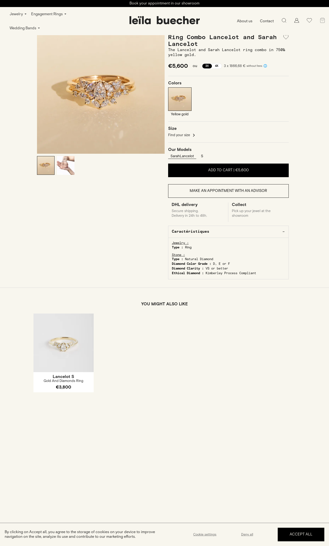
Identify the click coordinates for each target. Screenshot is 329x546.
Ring (188, 247)
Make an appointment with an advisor (228, 190)
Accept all (301, 534)
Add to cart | (228, 170)
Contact (267, 21)
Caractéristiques (190, 231)
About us (244, 21)
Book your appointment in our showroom (164, 3)
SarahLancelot (182, 156)
